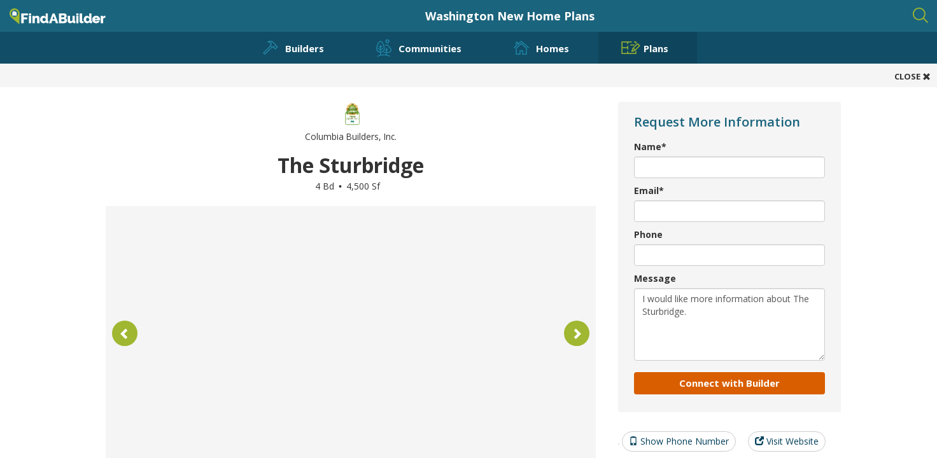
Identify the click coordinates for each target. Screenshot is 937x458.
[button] (124, 333)
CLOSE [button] (912, 76)
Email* (649, 190)
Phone (648, 234)
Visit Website (787, 441)
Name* (650, 147)
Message (655, 278)
